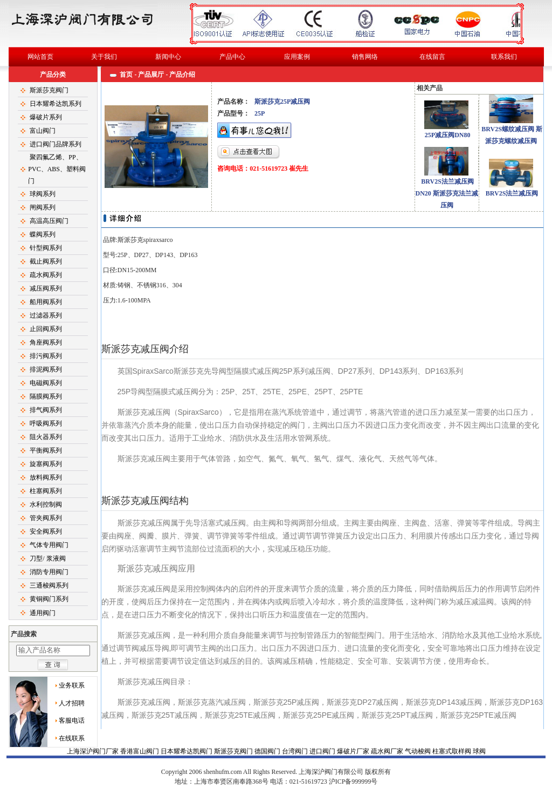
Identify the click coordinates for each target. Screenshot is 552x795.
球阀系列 (43, 194)
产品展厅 (151, 74)
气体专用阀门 (49, 545)
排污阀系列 (46, 356)
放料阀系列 (46, 477)
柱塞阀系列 (46, 491)
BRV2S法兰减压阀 (512, 193)
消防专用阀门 (49, 572)
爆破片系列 (46, 117)
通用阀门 (43, 613)
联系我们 (504, 56)
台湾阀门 (295, 751)
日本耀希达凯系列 (55, 103)
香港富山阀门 (140, 751)
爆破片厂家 (354, 751)
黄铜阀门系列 (49, 599)
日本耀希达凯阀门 (187, 751)
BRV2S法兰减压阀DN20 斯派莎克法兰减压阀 (446, 193)
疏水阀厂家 (388, 751)
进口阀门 (323, 751)
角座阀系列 (46, 342)
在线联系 (72, 738)
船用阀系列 (46, 302)
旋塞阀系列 (46, 464)
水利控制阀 (46, 504)
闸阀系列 (43, 207)
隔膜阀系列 (46, 396)
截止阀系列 (46, 261)
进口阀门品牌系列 (55, 144)
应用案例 (297, 56)
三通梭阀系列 (49, 585)
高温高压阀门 (49, 221)
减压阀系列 (46, 288)
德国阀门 (268, 751)
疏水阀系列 (46, 275)
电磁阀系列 (46, 383)
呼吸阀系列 (46, 423)
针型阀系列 (46, 248)
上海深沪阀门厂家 (93, 751)
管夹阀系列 (46, 518)
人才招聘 (72, 703)
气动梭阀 (418, 751)
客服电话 (72, 720)
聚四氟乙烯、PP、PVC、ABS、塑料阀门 (57, 169)
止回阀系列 (46, 329)
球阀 (276, 771)
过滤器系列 (46, 315)
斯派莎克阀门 (49, 90)
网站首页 (40, 56)
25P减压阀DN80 (448, 135)
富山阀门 (43, 130)
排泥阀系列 (46, 369)
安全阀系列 (46, 531)
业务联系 (72, 685)
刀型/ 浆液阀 (47, 558)
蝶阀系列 (43, 234)
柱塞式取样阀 (452, 751)
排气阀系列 (46, 410)
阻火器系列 (46, 437)
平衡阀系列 (46, 450)
